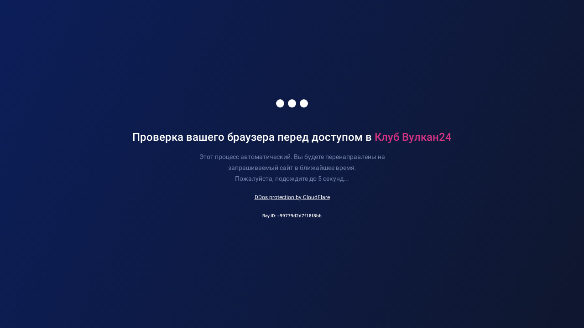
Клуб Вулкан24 (413, 137)
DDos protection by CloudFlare (292, 197)
